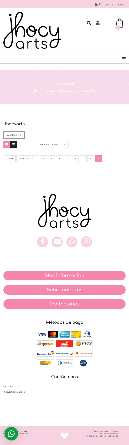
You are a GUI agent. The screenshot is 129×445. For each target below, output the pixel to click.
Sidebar (14, 135)
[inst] (86, 242)
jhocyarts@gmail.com (14, 392)
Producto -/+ (48, 144)
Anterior (23, 158)
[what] (72, 242)
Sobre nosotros (64, 289)
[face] (42, 242)
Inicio (10, 158)
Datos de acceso (110, 4)
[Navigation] (124, 58)
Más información (64, 275)
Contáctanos (65, 304)
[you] (57, 242)
